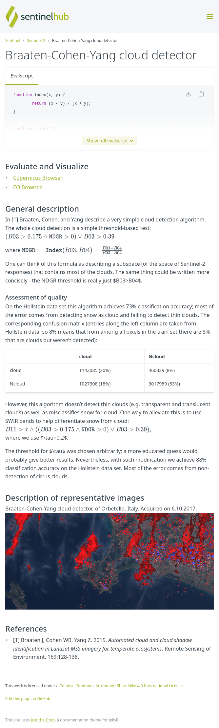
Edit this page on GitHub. (28, 698)
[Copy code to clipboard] (201, 95)
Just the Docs (43, 720)
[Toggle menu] (210, 16)
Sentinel (12, 40)
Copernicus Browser (38, 177)
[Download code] (188, 95)
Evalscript (22, 76)
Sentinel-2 (36, 40)
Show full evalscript (108, 140)
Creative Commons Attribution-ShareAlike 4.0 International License (121, 686)
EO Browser (27, 187)
